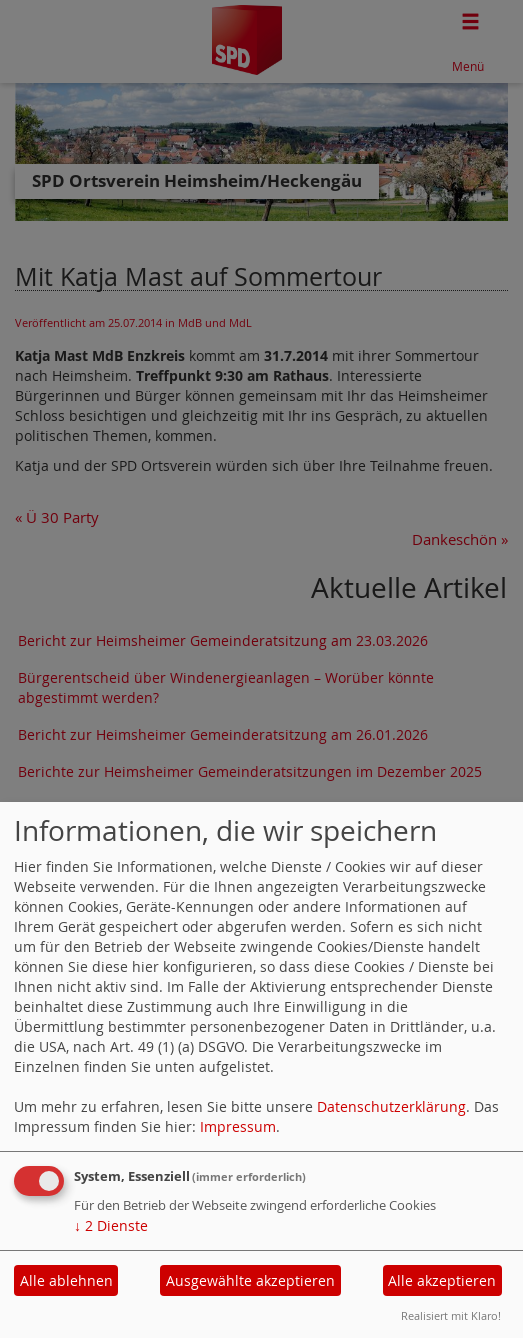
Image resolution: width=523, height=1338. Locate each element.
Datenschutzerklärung (391, 1106)
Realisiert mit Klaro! (451, 1315)
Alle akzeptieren (442, 1280)
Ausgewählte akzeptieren (250, 1280)
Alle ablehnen (66, 1280)
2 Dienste (111, 1225)
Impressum (238, 1126)
